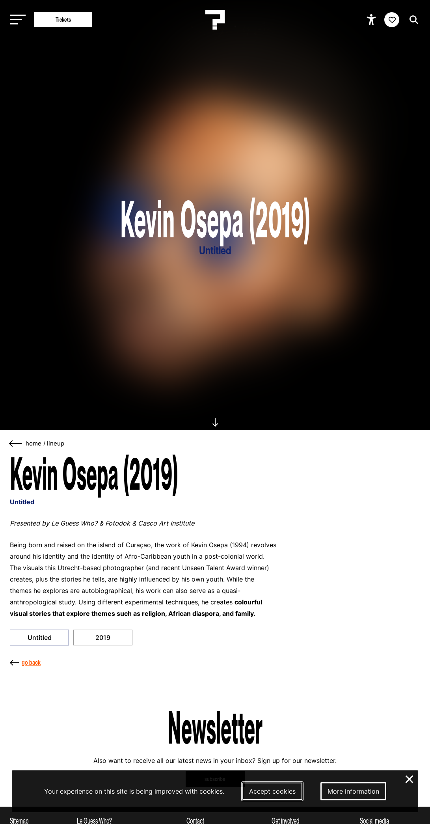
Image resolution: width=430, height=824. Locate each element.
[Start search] (412, 20)
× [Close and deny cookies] (410, 778)
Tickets (63, 19)
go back (25, 662)
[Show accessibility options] (372, 19)
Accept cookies (272, 791)
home (33, 443)
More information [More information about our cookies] (353, 791)
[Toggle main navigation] (16, 20)
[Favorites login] (392, 20)
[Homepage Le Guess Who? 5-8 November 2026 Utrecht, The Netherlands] (215, 20)
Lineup (55, 443)
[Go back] (16, 444)
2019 (102, 637)
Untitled (40, 637)
